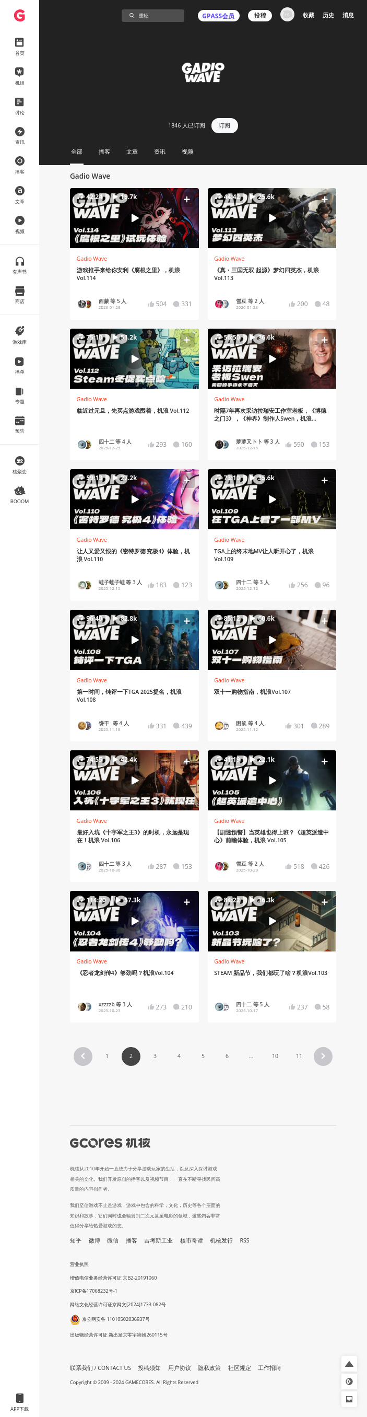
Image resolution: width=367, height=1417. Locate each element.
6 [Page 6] (227, 1056)
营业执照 (79, 1264)
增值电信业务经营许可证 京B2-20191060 (113, 1277)
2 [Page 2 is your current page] (131, 1056)
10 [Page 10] (275, 1056)
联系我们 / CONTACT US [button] (100, 1368)
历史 (328, 15)
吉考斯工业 (158, 1240)
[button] (134, 217)
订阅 (224, 125)
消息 (348, 15)
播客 (131, 1240)
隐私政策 (209, 1368)
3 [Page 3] (155, 1056)
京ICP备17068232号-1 (93, 1290)
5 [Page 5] (203, 1056)
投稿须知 (149, 1368)
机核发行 (221, 1240)
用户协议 (179, 1368)
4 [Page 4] (179, 1056)
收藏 (308, 15)
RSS (245, 1240)
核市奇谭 (191, 1240)
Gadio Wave (92, 258)
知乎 (75, 1240)
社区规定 (239, 1368)
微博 (94, 1240)
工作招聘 (269, 1368)
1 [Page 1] (107, 1056)
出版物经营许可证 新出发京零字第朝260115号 (119, 1334)
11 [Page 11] (299, 1056)
